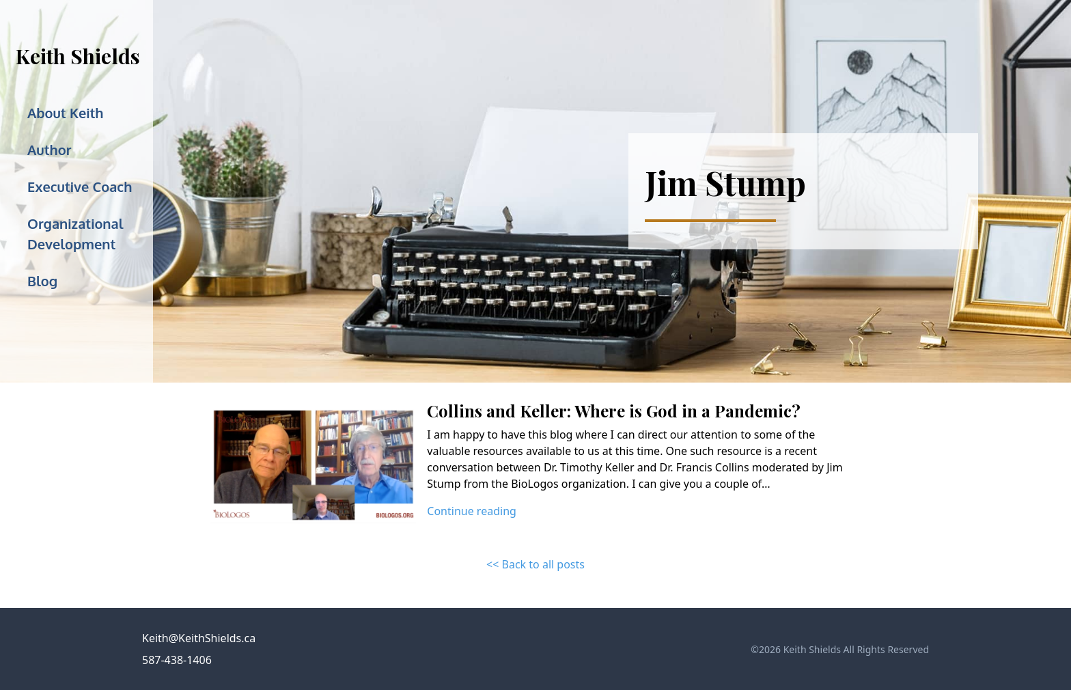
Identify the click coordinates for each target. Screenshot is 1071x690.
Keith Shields (78, 56)
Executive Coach (79, 186)
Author (49, 149)
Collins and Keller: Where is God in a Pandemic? (614, 411)
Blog (42, 281)
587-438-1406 (177, 659)
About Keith (65, 113)
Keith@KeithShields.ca (198, 638)
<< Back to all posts (535, 564)
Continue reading (471, 511)
